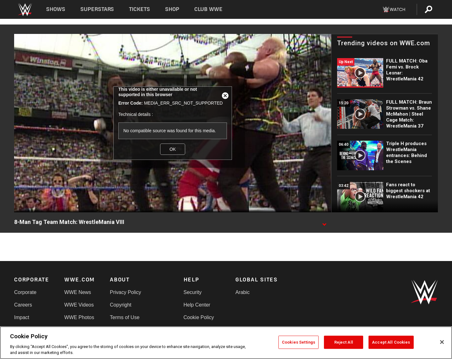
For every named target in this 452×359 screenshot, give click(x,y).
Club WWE (208, 9)
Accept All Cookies (391, 342)
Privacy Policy (125, 292)
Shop (172, 9)
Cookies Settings (298, 342)
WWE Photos (79, 317)
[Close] (442, 342)
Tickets (139, 9)
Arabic (242, 292)
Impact (21, 317)
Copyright (120, 304)
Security (193, 292)
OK (173, 149)
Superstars (97, 9)
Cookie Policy (199, 317)
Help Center (197, 304)
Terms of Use (124, 317)
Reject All (343, 342)
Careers (23, 304)
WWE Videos (79, 304)
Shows (55, 9)
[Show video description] (324, 222)
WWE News (77, 292)
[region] (226, 342)
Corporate (25, 292)
